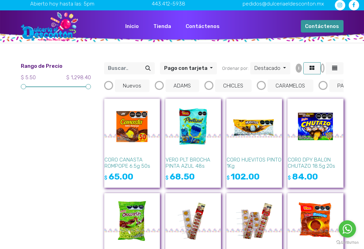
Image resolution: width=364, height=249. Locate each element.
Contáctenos (322, 26)
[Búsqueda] (148, 68)
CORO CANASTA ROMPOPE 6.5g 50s (127, 163)
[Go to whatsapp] (347, 229)
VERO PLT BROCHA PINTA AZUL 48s (188, 163)
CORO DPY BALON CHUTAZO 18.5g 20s (311, 163)
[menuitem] (132, 26)
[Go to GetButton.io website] (347, 242)
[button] (270, 68)
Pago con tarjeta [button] (186, 68)
